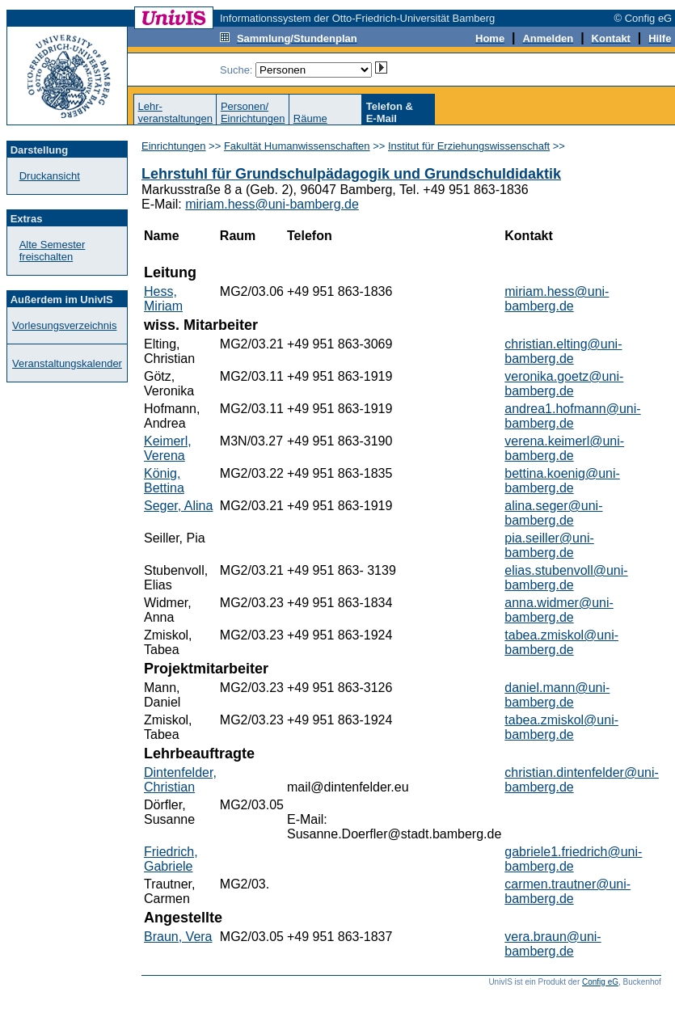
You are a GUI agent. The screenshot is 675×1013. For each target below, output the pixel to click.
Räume (310, 118)
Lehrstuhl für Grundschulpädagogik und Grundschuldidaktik (351, 174)
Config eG (600, 981)
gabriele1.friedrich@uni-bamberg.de (573, 859)
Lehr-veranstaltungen (175, 112)
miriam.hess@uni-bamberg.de (272, 204)
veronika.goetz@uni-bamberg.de (563, 383)
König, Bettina (164, 480)
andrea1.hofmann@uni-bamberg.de (572, 416)
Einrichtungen (173, 146)
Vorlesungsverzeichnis (64, 325)
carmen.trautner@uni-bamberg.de (567, 891)
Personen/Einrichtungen (253, 112)
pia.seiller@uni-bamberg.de (549, 545)
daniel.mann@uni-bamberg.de (557, 695)
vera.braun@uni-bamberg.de (552, 944)
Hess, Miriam (163, 299)
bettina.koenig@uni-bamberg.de (562, 480)
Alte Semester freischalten (52, 250)
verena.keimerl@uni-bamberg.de (564, 448)
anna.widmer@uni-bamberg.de (559, 610)
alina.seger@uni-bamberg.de (553, 513)
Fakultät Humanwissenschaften (297, 146)
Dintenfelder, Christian (180, 780)
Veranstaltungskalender (67, 363)
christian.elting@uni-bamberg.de (563, 351)
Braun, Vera (178, 936)
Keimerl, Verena (168, 448)
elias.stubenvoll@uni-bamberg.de (565, 577)
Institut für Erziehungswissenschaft (469, 146)
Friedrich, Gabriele (171, 859)
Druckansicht (49, 176)
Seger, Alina (178, 506)
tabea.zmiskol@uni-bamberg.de (561, 642)
